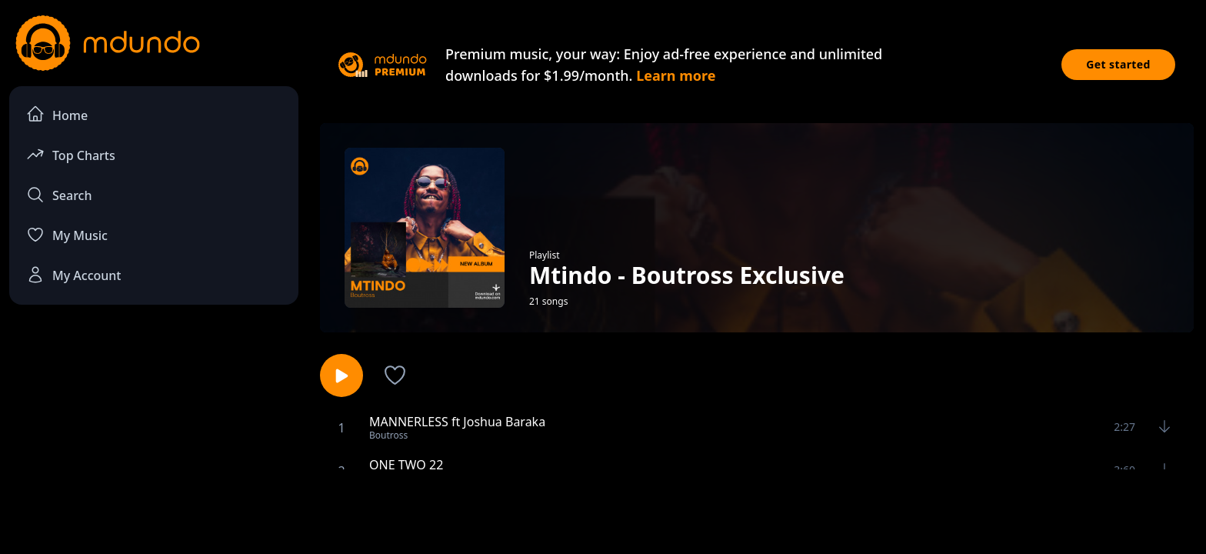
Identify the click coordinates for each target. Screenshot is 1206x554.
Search (59, 194)
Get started (1118, 64)
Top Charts (70, 154)
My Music (67, 234)
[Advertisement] (603, 510)
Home (57, 114)
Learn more (675, 75)
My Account (73, 274)
